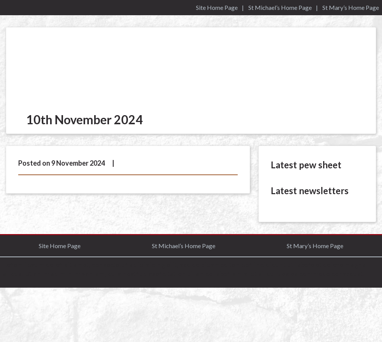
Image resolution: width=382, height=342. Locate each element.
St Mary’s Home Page (350, 7)
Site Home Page (217, 7)
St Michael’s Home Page (280, 7)
